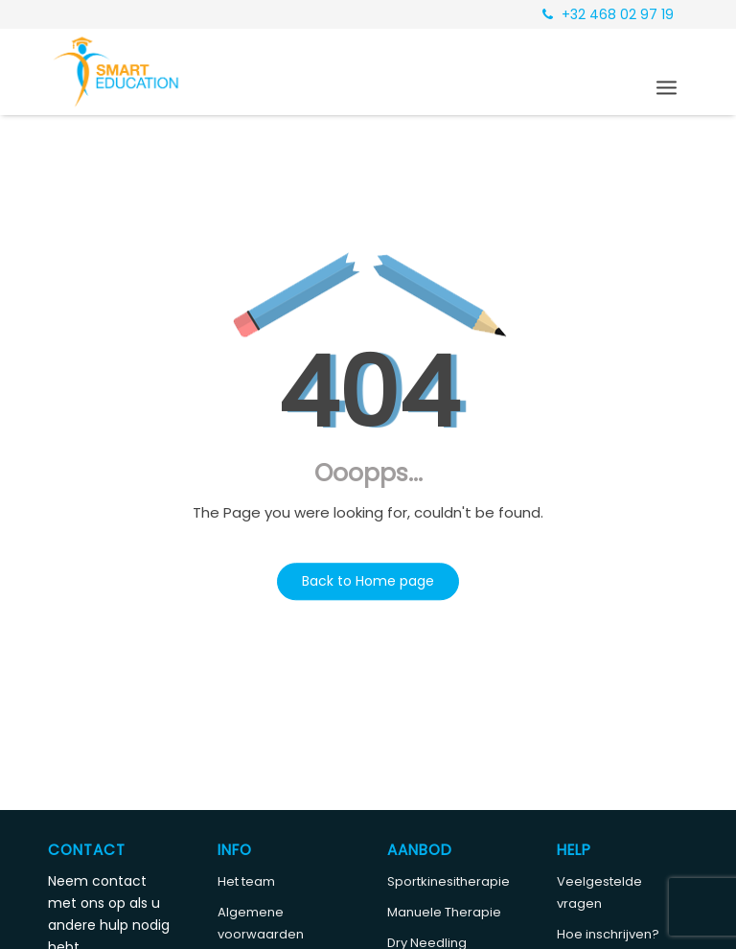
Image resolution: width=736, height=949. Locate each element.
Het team (246, 881)
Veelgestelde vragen (599, 892)
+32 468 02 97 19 (608, 14)
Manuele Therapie (444, 912)
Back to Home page (368, 580)
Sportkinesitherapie (448, 881)
